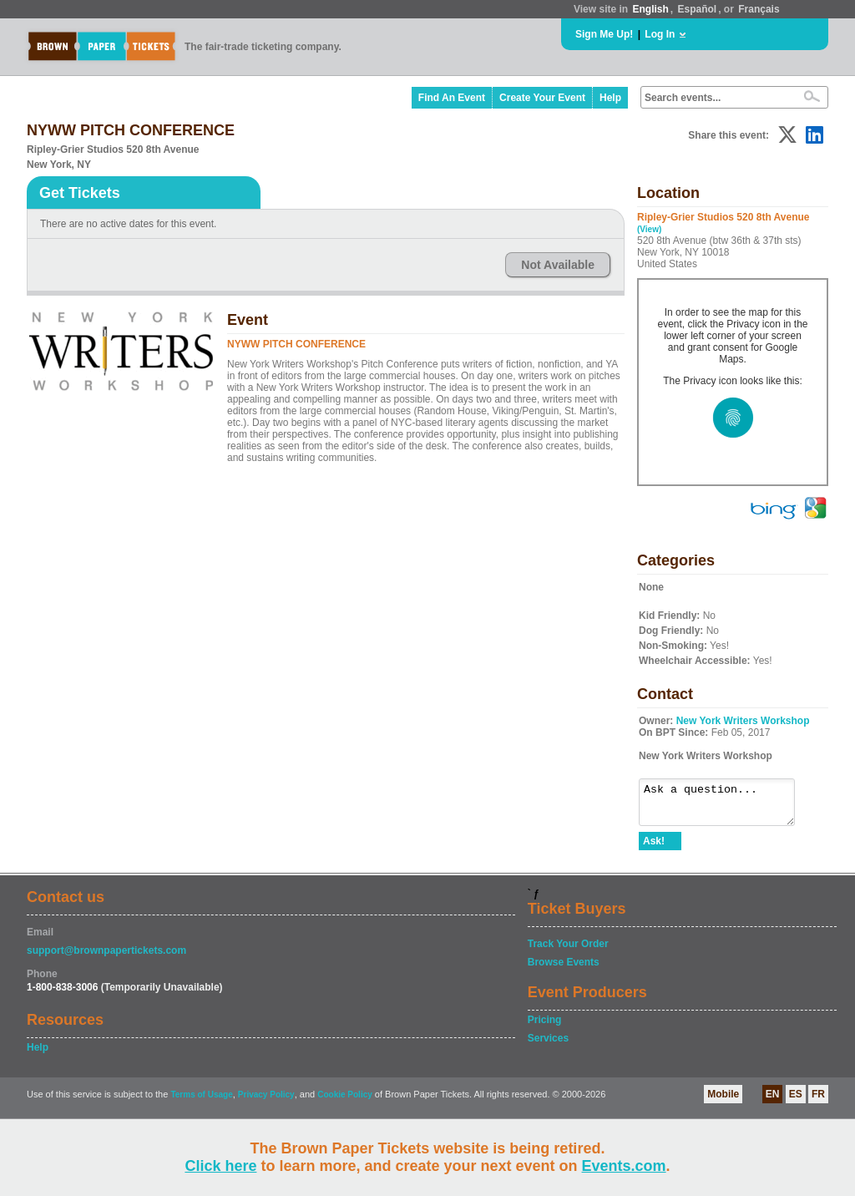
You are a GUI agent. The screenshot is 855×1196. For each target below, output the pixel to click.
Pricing (545, 1027)
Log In (660, 34)
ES (795, 1101)
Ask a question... (725, 806)
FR (818, 1101)
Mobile (723, 1101)
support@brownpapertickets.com (106, 958)
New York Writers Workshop (743, 721)
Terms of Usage (201, 1102)
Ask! (654, 848)
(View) (649, 229)
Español (697, 9)
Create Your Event (542, 98)
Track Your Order (568, 951)
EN (773, 1101)
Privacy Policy (266, 1102)
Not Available (557, 264)
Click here (220, 1166)
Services (548, 1046)
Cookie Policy (344, 1102)
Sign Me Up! (604, 34)
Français (758, 9)
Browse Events (564, 970)
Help (610, 98)
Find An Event (451, 98)
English (650, 9)
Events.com (624, 1166)
